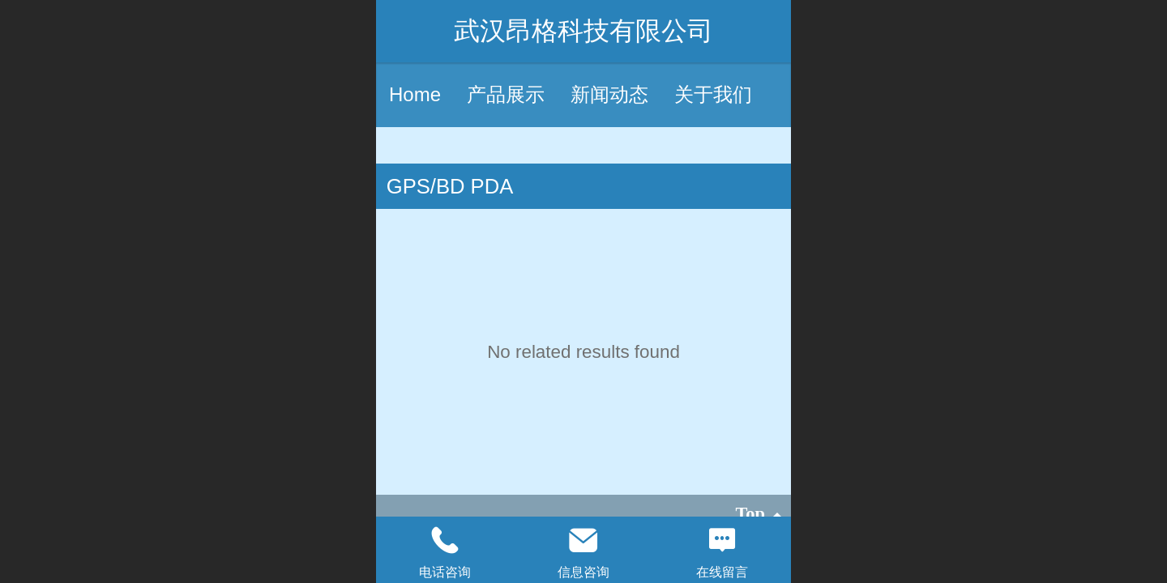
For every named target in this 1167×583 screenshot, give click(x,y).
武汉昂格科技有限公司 (583, 30)
